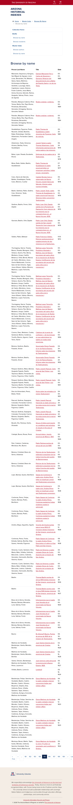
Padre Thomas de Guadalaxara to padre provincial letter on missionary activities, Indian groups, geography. (45, 168)
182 (30, 757)
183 (35, 757)
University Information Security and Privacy (36, 800)
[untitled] (39, 670)
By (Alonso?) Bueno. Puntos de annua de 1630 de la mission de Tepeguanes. (45, 636)
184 (40, 757)
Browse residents (19, 42)
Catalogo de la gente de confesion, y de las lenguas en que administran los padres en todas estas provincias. (45, 337)
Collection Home (18, 30)
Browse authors (18, 50)
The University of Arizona (52, 802)
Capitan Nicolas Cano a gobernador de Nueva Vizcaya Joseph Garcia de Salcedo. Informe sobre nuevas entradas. (45, 182)
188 (59, 757)
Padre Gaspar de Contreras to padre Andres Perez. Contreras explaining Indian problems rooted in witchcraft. (45, 502)
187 (54, 757)
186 (49, 757)
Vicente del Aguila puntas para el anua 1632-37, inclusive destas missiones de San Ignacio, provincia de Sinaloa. (46, 530)
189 (63, 757)
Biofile (14, 34)
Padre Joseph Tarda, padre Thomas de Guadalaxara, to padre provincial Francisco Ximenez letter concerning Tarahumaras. (45, 195)
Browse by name (19, 38)
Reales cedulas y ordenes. (45, 102)
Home (17, 21)
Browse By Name (40, 21)
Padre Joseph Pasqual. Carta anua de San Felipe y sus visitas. (46, 371)
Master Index (26, 21)
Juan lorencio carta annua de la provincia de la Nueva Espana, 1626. (46, 663)
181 (25, 757)
